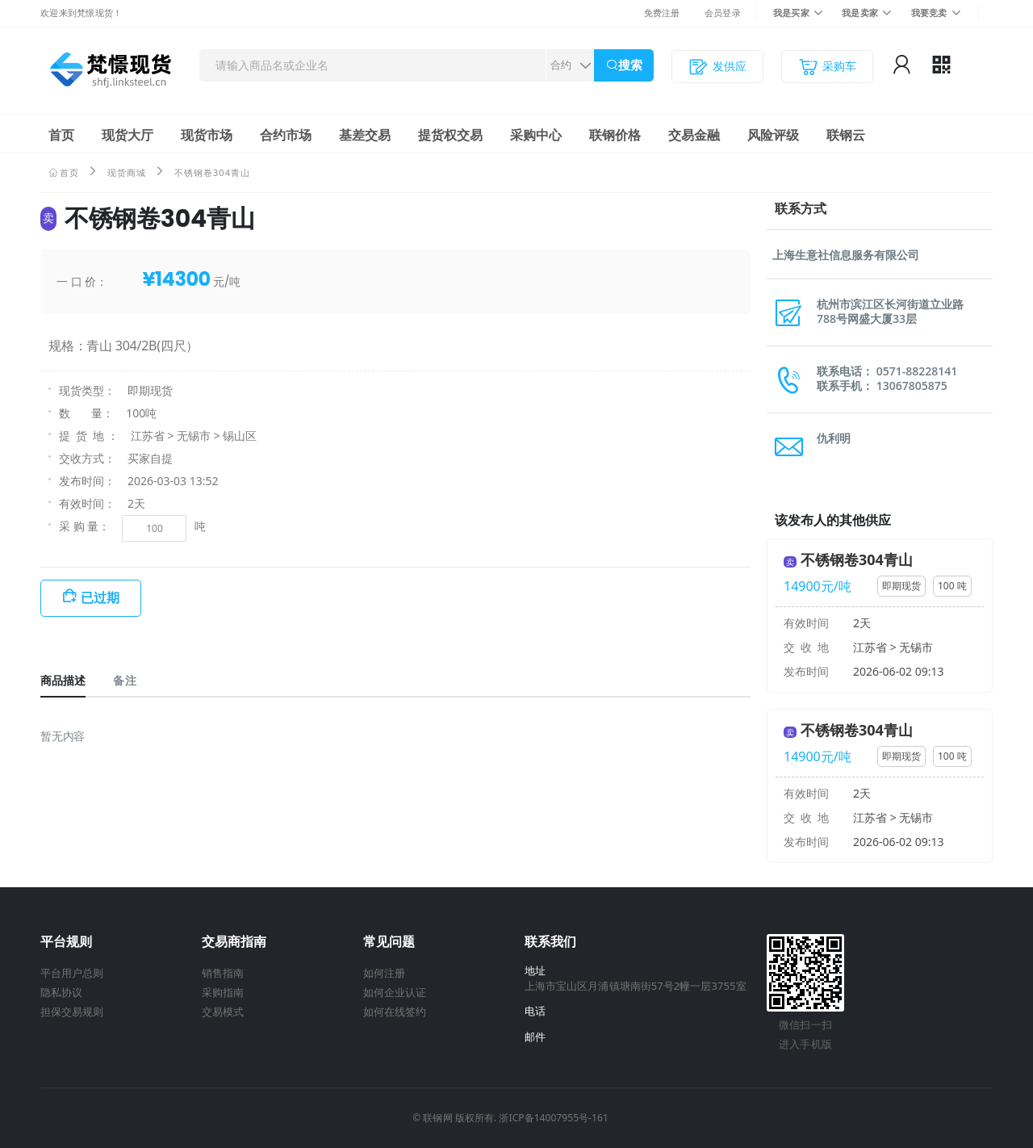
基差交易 (365, 135)
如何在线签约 (394, 1011)
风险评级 (773, 135)
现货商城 (126, 172)
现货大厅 (127, 135)
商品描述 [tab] (63, 680)
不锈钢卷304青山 (857, 559)
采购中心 (536, 135)
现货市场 (206, 135)
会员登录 (723, 12)
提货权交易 (450, 135)
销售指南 (223, 973)
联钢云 (845, 135)
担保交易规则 (71, 1011)
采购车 (827, 66)
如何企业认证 (394, 992)
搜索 (630, 65)
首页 (61, 135)
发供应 (717, 66)
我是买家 (791, 12)
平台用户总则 (71, 973)
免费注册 (662, 12)
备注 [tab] (124, 680)
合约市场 (286, 135)
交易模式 (223, 1011)
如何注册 (384, 973)
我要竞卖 (929, 12)
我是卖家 (860, 12)
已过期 (100, 597)
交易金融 (694, 135)
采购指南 (223, 992)
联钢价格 (615, 135)
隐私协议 (61, 992)
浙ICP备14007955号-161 (553, 1118)
